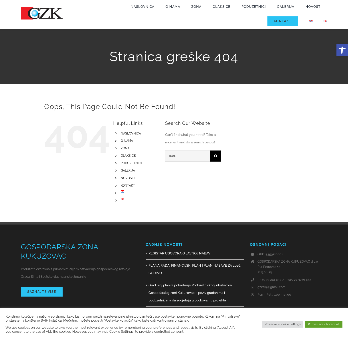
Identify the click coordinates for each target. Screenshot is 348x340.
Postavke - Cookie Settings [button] (283, 324)
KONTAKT (128, 185)
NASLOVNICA (131, 133)
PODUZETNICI (131, 163)
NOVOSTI (128, 178)
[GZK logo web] (42, 9)
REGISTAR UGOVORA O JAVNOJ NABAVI (179, 253)
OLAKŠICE (128, 155)
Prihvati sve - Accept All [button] (324, 324)
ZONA (125, 148)
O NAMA (127, 141)
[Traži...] (187, 156)
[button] (342, 50)
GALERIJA (128, 170)
